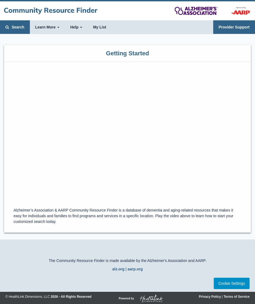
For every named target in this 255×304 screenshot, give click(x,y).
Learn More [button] (47, 27)
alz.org (118, 269)
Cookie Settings (231, 283)
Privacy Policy (210, 297)
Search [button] (14, 27)
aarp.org (135, 269)
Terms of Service (237, 297)
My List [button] (99, 27)
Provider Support (234, 27)
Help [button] (76, 27)
